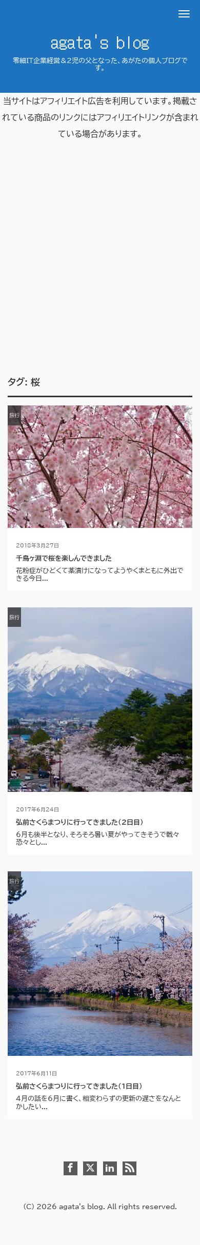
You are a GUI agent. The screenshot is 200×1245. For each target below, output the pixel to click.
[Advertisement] (100, 272)
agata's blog (100, 41)
